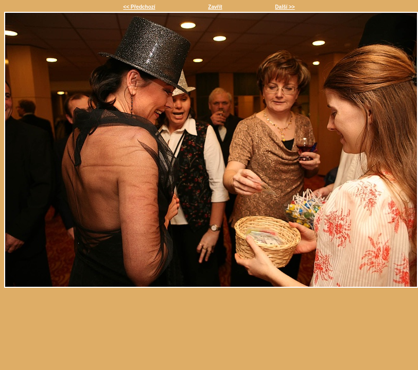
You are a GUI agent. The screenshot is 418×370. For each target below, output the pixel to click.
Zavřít (215, 7)
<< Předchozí (139, 7)
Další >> (284, 7)
